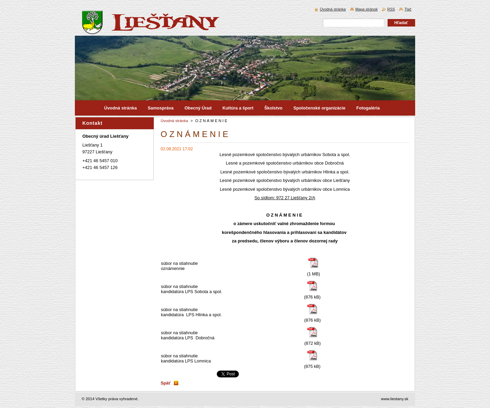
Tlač (407, 9)
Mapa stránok (366, 9)
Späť (166, 383)
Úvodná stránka (174, 121)
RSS (391, 9)
